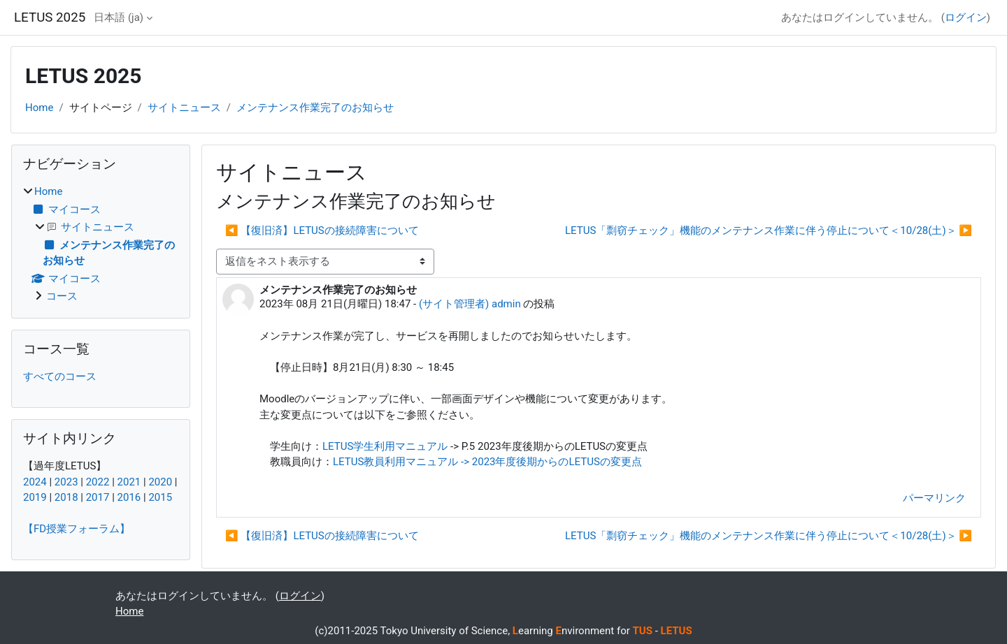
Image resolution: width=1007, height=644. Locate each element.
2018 (66, 497)
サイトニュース (184, 107)
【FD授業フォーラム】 (76, 528)
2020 (160, 482)
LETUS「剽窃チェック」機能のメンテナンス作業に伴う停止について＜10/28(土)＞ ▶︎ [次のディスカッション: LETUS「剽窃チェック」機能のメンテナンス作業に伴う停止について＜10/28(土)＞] (768, 230)
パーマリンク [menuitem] (934, 498)
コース (62, 296)
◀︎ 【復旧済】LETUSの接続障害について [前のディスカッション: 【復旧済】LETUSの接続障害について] (322, 230)
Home (39, 107)
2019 (35, 497)
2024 (35, 482)
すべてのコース (60, 376)
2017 (98, 497)
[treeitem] (100, 244)
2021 (129, 482)
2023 (66, 482)
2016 (129, 497)
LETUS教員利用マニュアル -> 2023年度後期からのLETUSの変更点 (487, 461)
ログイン (966, 17)
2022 (98, 482)
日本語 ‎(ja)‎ (118, 17)
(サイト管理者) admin (470, 304)
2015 (160, 497)
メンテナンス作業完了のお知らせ (315, 107)
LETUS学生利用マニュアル (385, 446)
